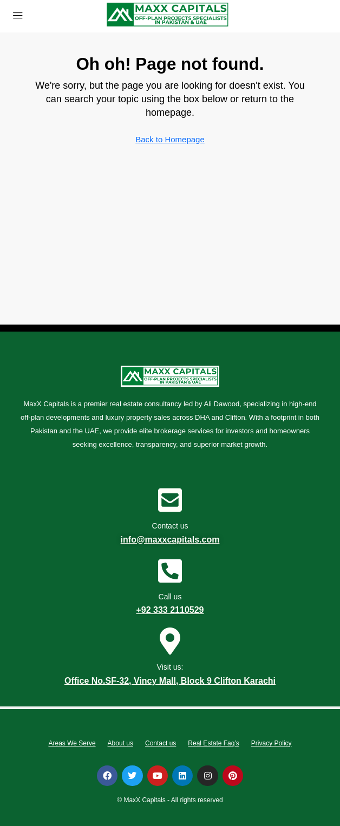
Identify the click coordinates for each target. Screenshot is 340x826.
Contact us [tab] (160, 743)
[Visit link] (167, 15)
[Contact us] (170, 499)
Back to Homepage (170, 139)
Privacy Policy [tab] (271, 743)
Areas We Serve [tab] (71, 743)
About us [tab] (120, 743)
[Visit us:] (170, 641)
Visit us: (170, 667)
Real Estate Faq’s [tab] (213, 743)
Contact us (170, 525)
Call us (170, 596)
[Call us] (170, 570)
